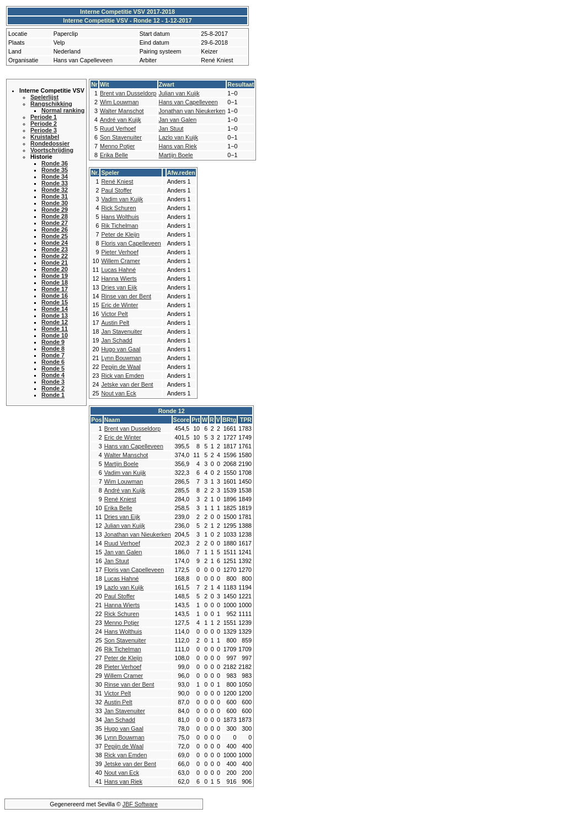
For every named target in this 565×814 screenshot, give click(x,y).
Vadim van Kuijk (122, 199)
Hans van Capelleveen (188, 102)
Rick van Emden (122, 375)
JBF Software (140, 804)
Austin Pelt (115, 322)
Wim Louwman (119, 102)
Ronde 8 (53, 348)
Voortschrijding (51, 150)
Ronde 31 (54, 196)
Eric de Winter (119, 305)
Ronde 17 (54, 289)
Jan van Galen (178, 119)
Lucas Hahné (118, 269)
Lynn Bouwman (121, 358)
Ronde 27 (54, 222)
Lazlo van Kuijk (179, 137)
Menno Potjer (117, 146)
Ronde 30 (54, 203)
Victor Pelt (114, 313)
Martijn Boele (176, 155)
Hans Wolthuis (120, 216)
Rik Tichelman (119, 225)
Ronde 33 (54, 183)
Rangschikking (51, 103)
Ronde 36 (54, 163)
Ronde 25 (54, 236)
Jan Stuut (171, 128)
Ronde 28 (54, 216)
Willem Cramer (120, 261)
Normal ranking (62, 110)
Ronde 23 (54, 249)
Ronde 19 (54, 275)
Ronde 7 (53, 355)
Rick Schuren (118, 208)
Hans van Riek (178, 146)
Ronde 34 (54, 176)
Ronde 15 (54, 302)
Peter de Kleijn (120, 234)
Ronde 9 (53, 342)
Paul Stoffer (116, 190)
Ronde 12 (54, 322)
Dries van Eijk (119, 287)
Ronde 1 (53, 395)
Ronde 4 (53, 375)
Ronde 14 (54, 309)
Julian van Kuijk (179, 93)
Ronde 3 (53, 381)
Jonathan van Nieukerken (192, 111)
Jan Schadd (116, 340)
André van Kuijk (120, 119)
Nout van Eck (118, 393)
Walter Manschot (122, 111)
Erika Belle (114, 155)
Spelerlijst (44, 97)
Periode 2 (43, 123)
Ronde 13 (54, 315)
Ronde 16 (54, 295)
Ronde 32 (54, 189)
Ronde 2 (53, 388)
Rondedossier (50, 143)
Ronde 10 (54, 335)
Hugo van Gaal (120, 349)
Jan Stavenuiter (121, 331)
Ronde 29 (54, 209)
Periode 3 (43, 130)
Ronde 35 (54, 170)
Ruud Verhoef (118, 128)
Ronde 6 (53, 361)
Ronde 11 (54, 328)
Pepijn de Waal (120, 366)
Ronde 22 (54, 256)
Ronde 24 (54, 242)
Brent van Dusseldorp (128, 93)
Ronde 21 (54, 262)
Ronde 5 (53, 368)
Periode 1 (43, 117)
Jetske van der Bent (127, 384)
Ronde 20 (54, 269)
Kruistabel (44, 136)
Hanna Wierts (119, 278)
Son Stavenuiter (121, 137)
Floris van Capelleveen (131, 243)
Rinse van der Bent (126, 296)
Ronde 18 (54, 282)
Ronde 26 (54, 229)
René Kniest (117, 181)
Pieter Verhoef (119, 252)
